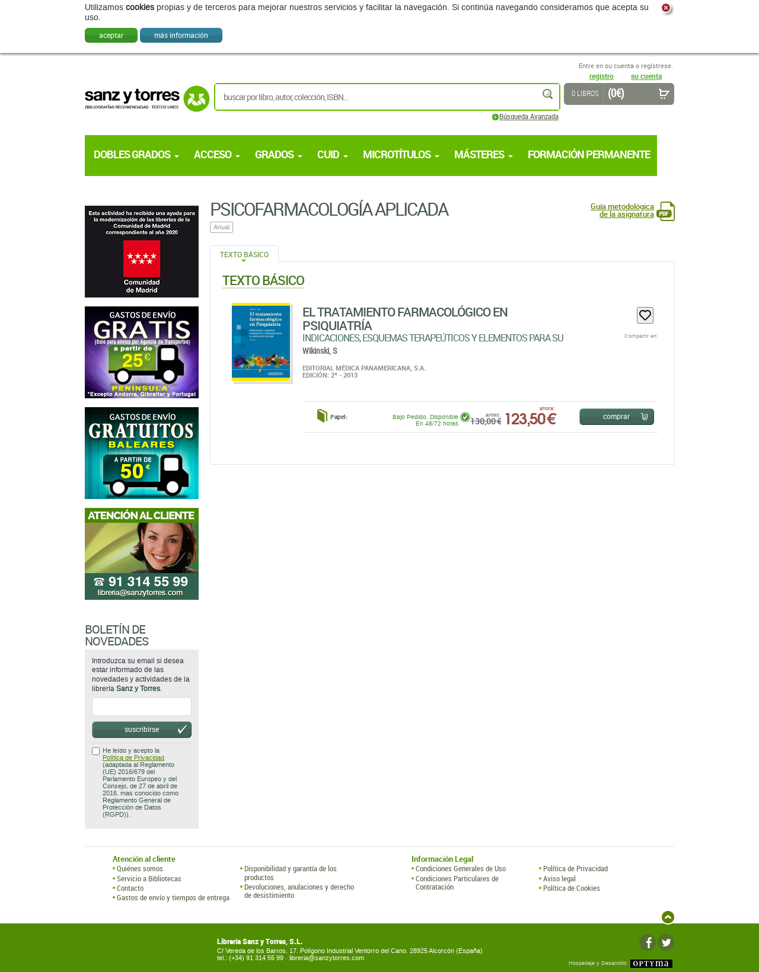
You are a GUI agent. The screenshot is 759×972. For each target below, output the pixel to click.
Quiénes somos (140, 868)
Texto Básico (244, 254)
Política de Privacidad (133, 758)
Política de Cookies (571, 888)
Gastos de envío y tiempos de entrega (173, 897)
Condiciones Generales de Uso (461, 868)
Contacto (130, 888)
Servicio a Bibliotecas (149, 878)
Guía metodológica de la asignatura (622, 210)
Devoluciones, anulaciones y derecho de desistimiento (299, 891)
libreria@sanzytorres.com (326, 958)
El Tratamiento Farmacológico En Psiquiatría (405, 318)
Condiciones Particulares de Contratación (457, 882)
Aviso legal (559, 878)
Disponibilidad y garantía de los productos (290, 872)
